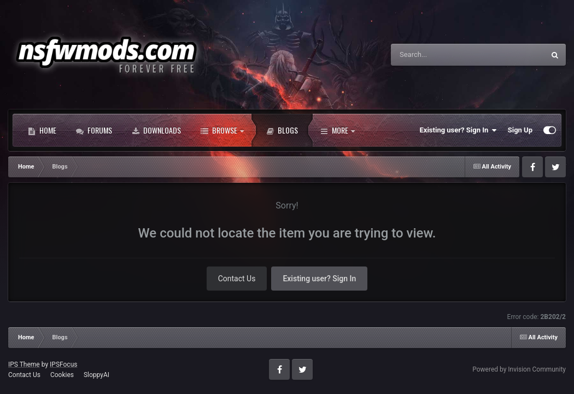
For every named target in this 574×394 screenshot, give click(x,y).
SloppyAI (96, 375)
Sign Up (520, 130)
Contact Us (237, 278)
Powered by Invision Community (519, 369)
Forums (94, 130)
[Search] (439, 55)
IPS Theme (24, 364)
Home (42, 130)
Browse (222, 130)
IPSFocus (63, 364)
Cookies (62, 375)
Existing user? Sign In (458, 130)
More (338, 130)
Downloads (156, 130)
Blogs (282, 130)
